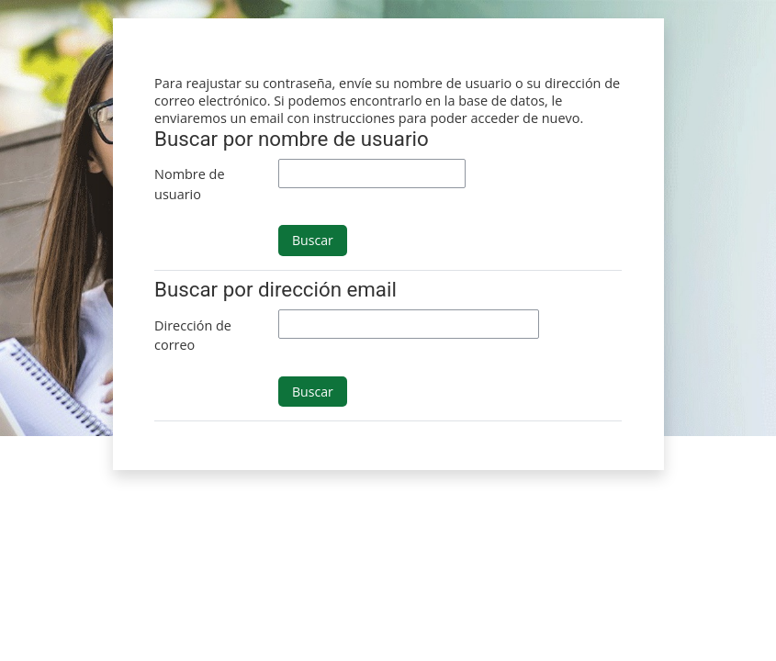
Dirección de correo (192, 335)
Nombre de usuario (189, 184)
